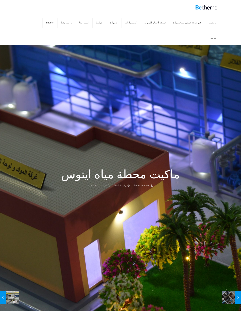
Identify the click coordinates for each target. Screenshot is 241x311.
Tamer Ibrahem (141, 185)
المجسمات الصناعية (97, 185)
